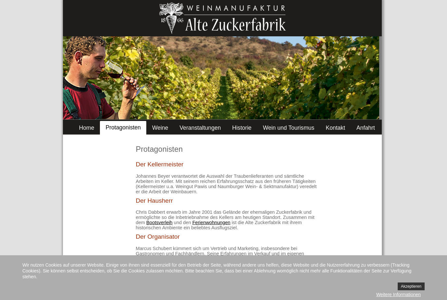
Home (86, 128)
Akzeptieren (411, 286)
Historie (242, 128)
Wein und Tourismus (288, 128)
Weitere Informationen (398, 294)
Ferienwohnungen (211, 222)
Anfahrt (365, 128)
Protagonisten (123, 127)
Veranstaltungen (200, 128)
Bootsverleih (159, 222)
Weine (160, 128)
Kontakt (335, 128)
